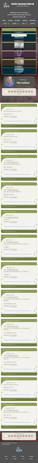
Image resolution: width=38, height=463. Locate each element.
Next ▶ (19, 93)
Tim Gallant (13, 116)
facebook (33, 20)
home (4, 20)
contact (24, 20)
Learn (14, 23)
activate (17, 20)
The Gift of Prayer (7, 184)
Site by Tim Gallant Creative (9, 443)
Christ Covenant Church (22, 4)
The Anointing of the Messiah (10, 131)
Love (5, 23)
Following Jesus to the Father (10, 156)
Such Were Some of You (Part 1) (11, 350)
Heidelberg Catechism (12, 162)
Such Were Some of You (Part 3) (11, 291)
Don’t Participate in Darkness (10, 105)
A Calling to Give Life (8, 404)
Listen (32, 23)
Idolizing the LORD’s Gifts (9, 211)
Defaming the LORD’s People (10, 236)
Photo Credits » (6, 444)
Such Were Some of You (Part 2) (11, 320)
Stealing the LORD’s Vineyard (10, 264)
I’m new (10, 20)
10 (31, 91)
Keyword (19, 32)
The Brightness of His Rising (10, 379)
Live (23, 23)
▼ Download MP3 (9, 126)
